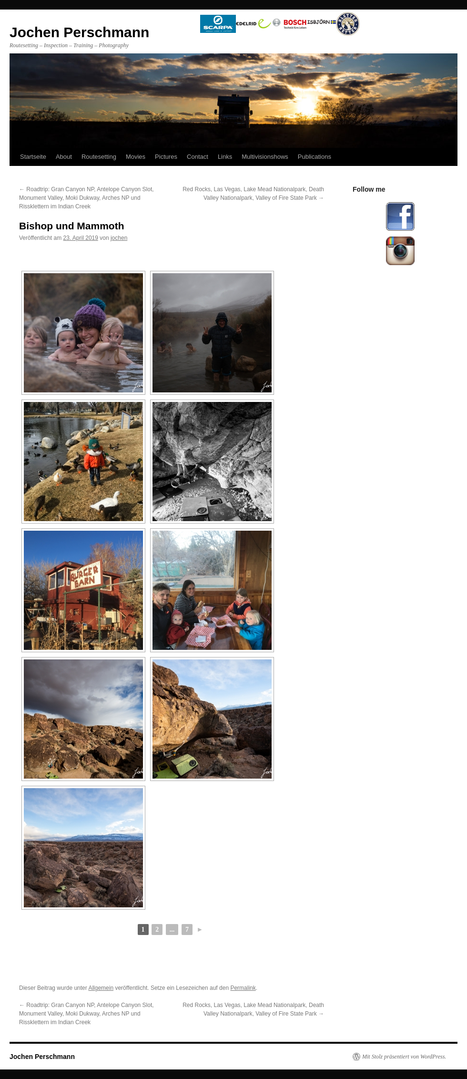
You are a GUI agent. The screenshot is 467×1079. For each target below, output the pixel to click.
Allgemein (100, 988)
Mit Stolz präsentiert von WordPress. (404, 1056)
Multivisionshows (265, 156)
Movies (135, 156)
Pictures (166, 156)
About (64, 156)
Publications (314, 156)
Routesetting (98, 156)
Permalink (242, 988)
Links (225, 156)
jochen (119, 238)
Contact (197, 156)
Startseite (33, 156)
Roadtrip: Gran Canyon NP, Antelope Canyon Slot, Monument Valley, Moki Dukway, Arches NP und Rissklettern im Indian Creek (86, 198)
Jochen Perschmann (42, 1056)
